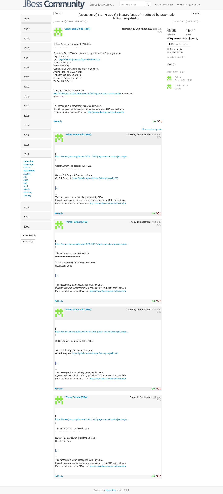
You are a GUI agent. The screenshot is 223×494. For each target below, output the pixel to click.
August (26, 174)
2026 (26, 19)
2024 (26, 38)
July (25, 177)
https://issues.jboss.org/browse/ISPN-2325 (79, 59)
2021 (26, 67)
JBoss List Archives (68, 5)
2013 (26, 144)
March (26, 189)
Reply (57, 121)
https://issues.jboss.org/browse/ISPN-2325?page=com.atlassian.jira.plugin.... (92, 156)
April (25, 186)
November (28, 164)
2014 (26, 135)
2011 (26, 207)
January (27, 195)
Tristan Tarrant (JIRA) (76, 222)
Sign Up (194, 4)
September (29, 170)
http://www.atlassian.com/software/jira (106, 112)
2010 (26, 217)
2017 (26, 106)
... (57, 187)
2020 (26, 77)
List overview (29, 235)
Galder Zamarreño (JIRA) (77, 29)
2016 (26, 115)
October (27, 167)
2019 (26, 86)
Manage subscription (178, 44)
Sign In (182, 4)
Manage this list (164, 4)
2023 (26, 48)
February (27, 192)
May (25, 183)
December (28, 161)
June (25, 180)
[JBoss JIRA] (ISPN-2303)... (186, 21)
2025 (26, 29)
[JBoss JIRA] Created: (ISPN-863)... (70, 21)
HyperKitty (111, 490)
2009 (26, 226)
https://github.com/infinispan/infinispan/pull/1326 (95, 178)
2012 (26, 154)
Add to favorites (176, 57)
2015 (26, 125)
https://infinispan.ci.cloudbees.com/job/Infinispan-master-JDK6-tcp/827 (87, 93)
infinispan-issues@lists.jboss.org (182, 38)
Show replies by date (152, 129)
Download (28, 242)
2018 (26, 96)
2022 (26, 58)
